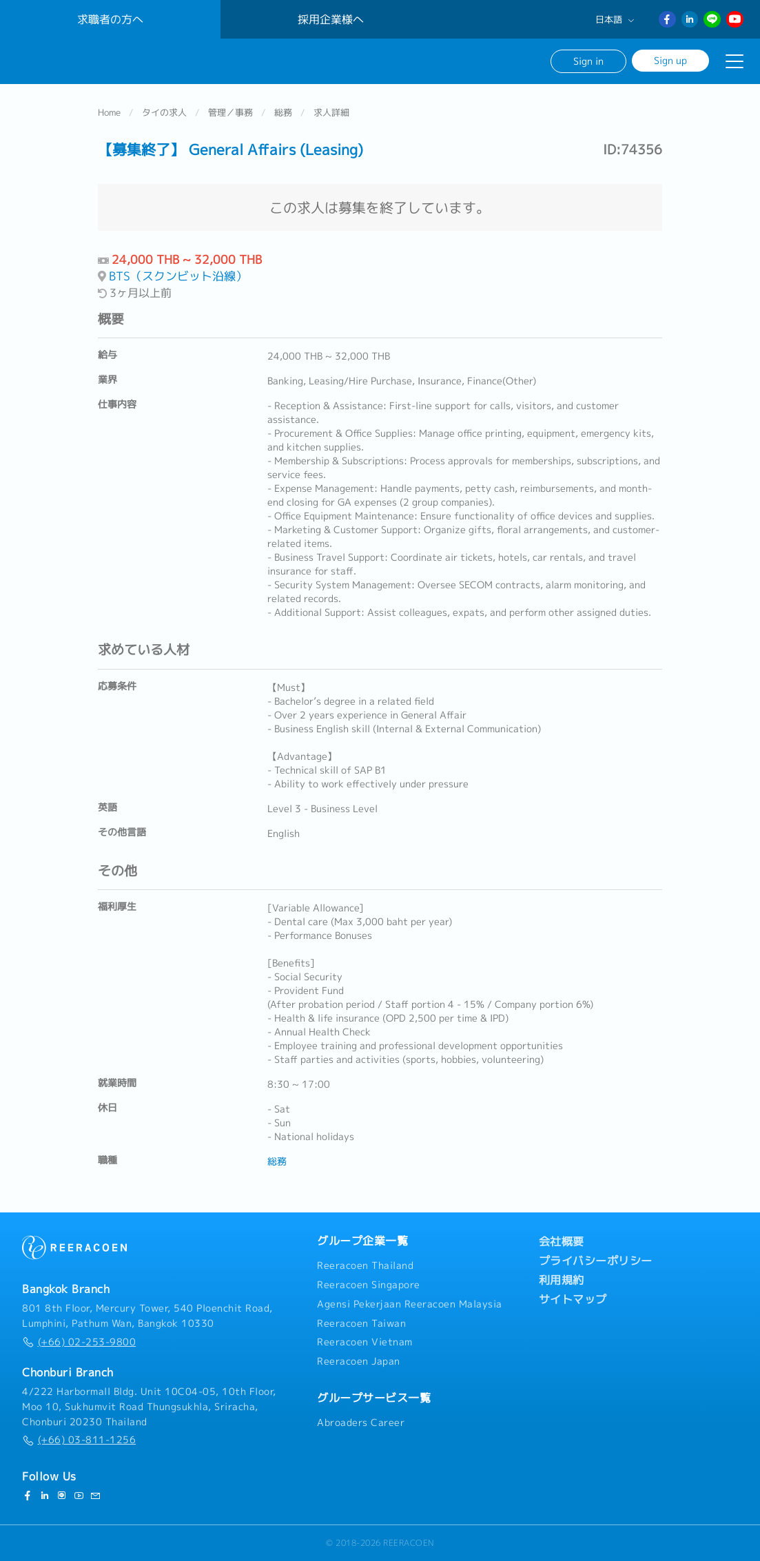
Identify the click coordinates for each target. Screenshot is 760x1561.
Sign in (588, 61)
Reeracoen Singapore (368, 1285)
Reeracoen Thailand (365, 1266)
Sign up (670, 60)
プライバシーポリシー (596, 1261)
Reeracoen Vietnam (365, 1343)
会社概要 (561, 1242)
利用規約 (561, 1281)
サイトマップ (573, 1300)
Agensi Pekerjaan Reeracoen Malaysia (409, 1304)
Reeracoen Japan (358, 1362)
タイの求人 (164, 113)
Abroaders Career (360, 1422)
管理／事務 (230, 113)
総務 (283, 113)
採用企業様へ (331, 19)
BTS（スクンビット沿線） (178, 277)
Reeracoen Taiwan (361, 1323)
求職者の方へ (110, 19)
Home (109, 113)
